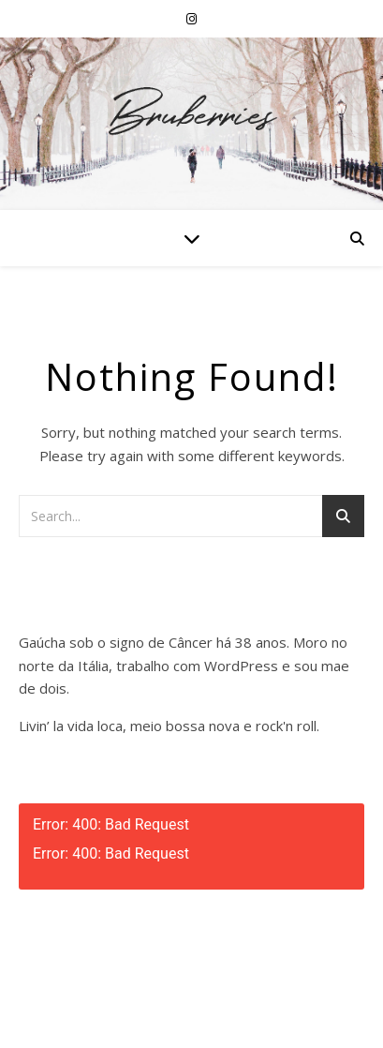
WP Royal (235, 1013)
